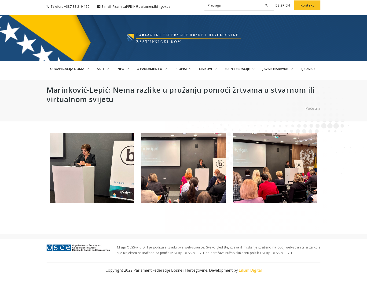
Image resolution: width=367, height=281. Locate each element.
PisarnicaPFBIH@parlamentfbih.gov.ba (141, 6)
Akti (103, 68)
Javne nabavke (277, 68)
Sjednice (308, 68)
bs (277, 5)
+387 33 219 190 (76, 6)
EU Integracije (239, 68)
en (288, 5)
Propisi (183, 68)
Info (123, 68)
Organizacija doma (69, 68)
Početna (312, 108)
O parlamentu (152, 68)
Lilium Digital (250, 270)
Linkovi (208, 68)
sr (282, 5)
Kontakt (307, 5)
